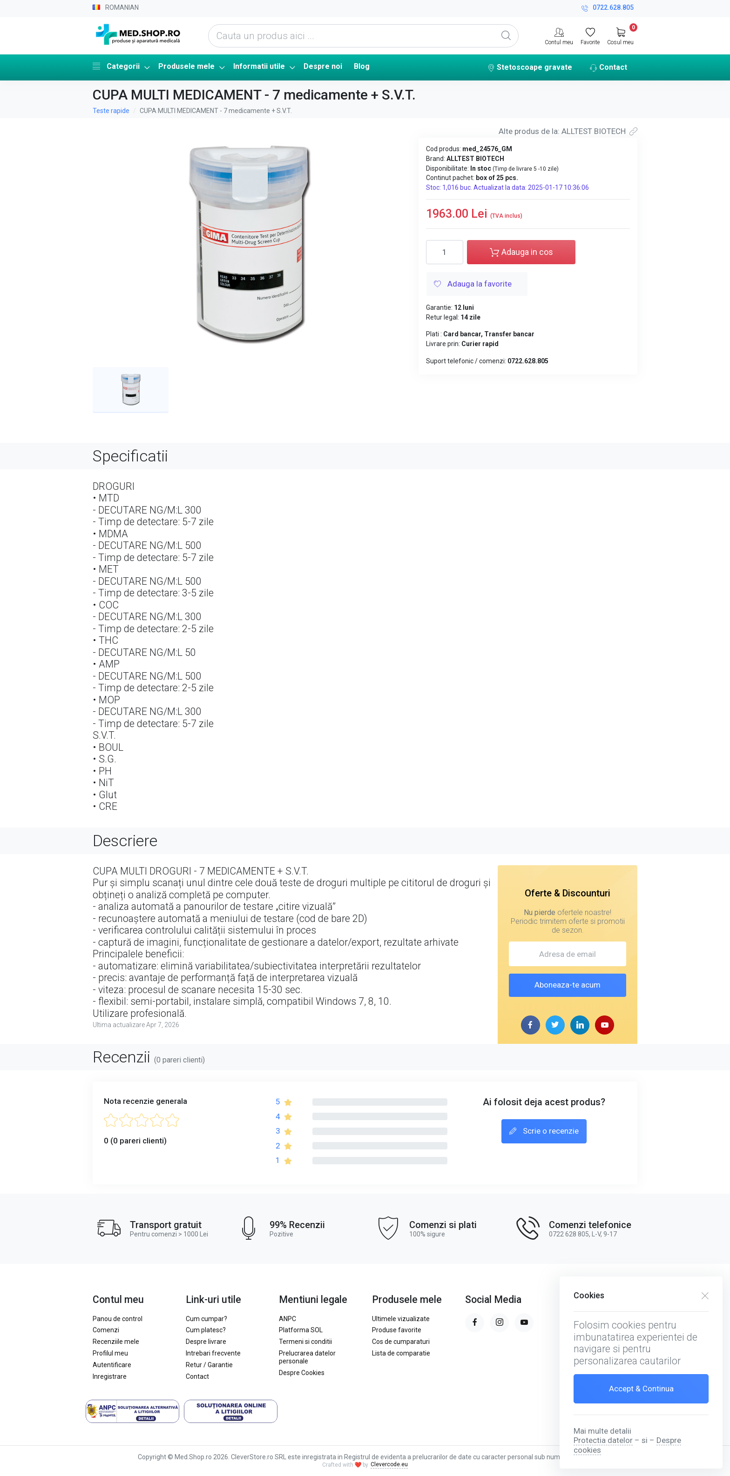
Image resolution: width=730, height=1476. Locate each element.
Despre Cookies (301, 1372)
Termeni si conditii (305, 1341)
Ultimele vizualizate (401, 1318)
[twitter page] (555, 1025)
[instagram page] (499, 1322)
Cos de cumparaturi (401, 1341)
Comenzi (106, 1330)
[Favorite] (590, 35)
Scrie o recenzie (544, 1131)
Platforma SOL (301, 1330)
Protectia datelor (603, 1440)
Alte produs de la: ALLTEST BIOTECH (568, 131)
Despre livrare (206, 1341)
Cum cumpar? (206, 1318)
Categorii (116, 66)
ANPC (287, 1318)
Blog (362, 66)
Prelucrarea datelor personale (307, 1357)
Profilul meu (110, 1353)
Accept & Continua (641, 1388)
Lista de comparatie (401, 1353)
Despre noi (323, 66)
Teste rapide (111, 110)
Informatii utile (259, 66)
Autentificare (112, 1365)
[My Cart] (620, 35)
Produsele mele (186, 66)
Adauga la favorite (473, 284)
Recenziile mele (116, 1341)
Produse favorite (396, 1330)
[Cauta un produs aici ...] (363, 35)
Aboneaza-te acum (567, 984)
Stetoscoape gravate (529, 67)
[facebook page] (530, 1025)
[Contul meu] (559, 35)
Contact (608, 67)
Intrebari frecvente (213, 1353)
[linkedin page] (579, 1025)
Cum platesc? (206, 1330)
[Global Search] (506, 35)
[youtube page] (604, 1025)
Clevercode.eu (389, 1464)
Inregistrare (110, 1376)
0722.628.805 (607, 8)
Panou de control (117, 1318)
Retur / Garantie (209, 1365)
